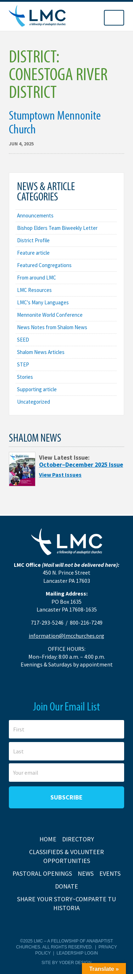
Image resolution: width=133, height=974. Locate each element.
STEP (23, 364)
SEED (23, 339)
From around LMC (36, 277)
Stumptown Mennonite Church (55, 121)
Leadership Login (77, 953)
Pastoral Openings (42, 873)
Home (47, 839)
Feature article (33, 252)
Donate (66, 886)
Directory (78, 839)
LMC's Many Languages (43, 302)
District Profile (33, 240)
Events (110, 873)
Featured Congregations (44, 265)
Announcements (35, 215)
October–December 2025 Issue (81, 465)
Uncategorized (33, 401)
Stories (25, 376)
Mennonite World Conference (50, 314)
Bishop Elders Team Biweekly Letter (57, 228)
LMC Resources (34, 290)
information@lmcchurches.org (66, 635)
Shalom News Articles (41, 352)
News (86, 873)
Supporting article (37, 389)
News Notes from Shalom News (52, 327)
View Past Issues (60, 474)
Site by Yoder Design (66, 962)
